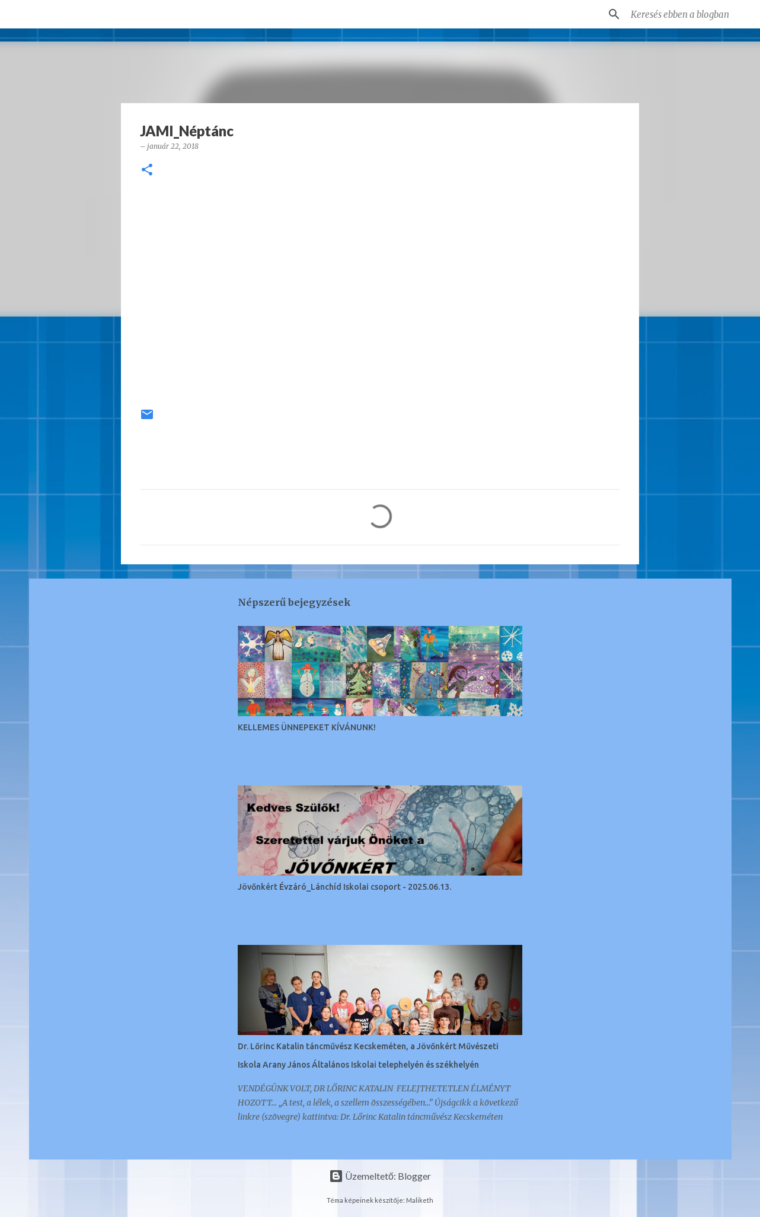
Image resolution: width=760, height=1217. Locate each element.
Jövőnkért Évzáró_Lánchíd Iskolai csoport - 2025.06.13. (344, 887)
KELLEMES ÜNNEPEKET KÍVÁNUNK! (307, 727)
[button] (147, 170)
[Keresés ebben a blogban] (688, 14)
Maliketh (419, 1200)
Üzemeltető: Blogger (380, 1175)
